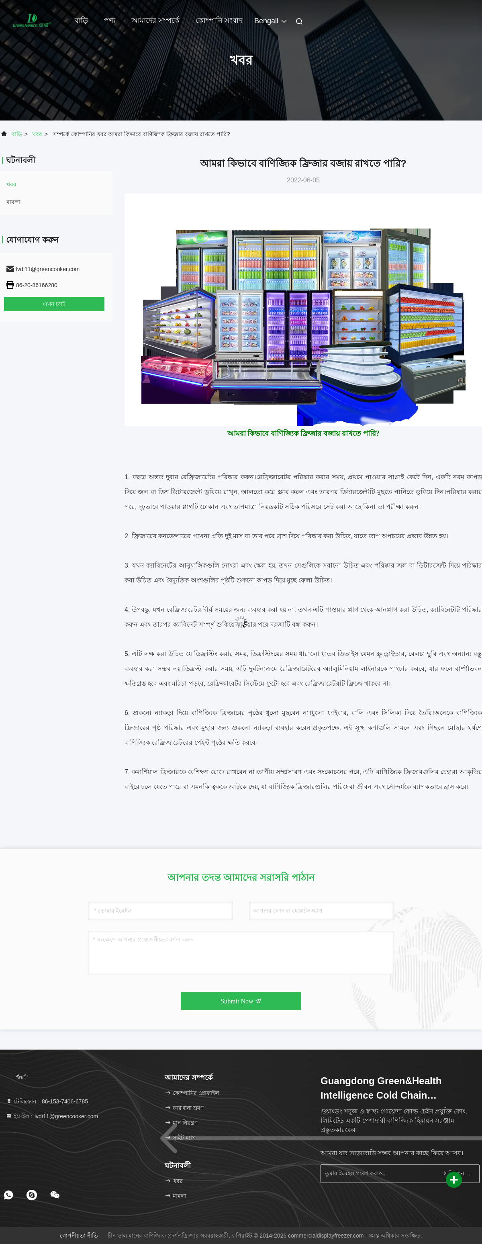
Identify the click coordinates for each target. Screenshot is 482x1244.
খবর (37, 134)
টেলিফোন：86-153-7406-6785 (47, 1101)
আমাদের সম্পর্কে (155, 20)
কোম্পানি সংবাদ (219, 20)
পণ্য (109, 20)
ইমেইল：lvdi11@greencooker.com (52, 1116)
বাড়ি (81, 20)
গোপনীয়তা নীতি (79, 1235)
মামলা (13, 202)
